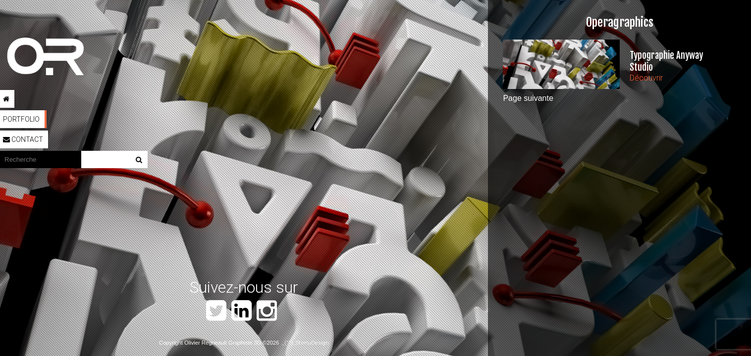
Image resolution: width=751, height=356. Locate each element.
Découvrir (646, 78)
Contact (23, 139)
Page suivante (528, 98)
